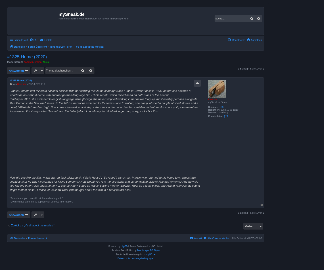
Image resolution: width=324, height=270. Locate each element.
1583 (221, 107)
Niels (46, 62)
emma (38, 62)
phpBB (124, 246)
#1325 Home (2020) (27, 56)
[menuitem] (33, 40)
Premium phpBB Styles (148, 250)
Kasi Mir (28, 62)
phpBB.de (150, 254)
